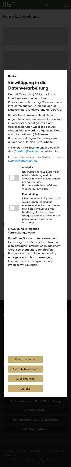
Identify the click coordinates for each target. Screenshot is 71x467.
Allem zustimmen (25, 359)
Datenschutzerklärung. (23, 161)
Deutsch (13, 76)
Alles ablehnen (25, 379)
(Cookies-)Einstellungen (29, 151)
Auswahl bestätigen (25, 369)
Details (25, 388)
